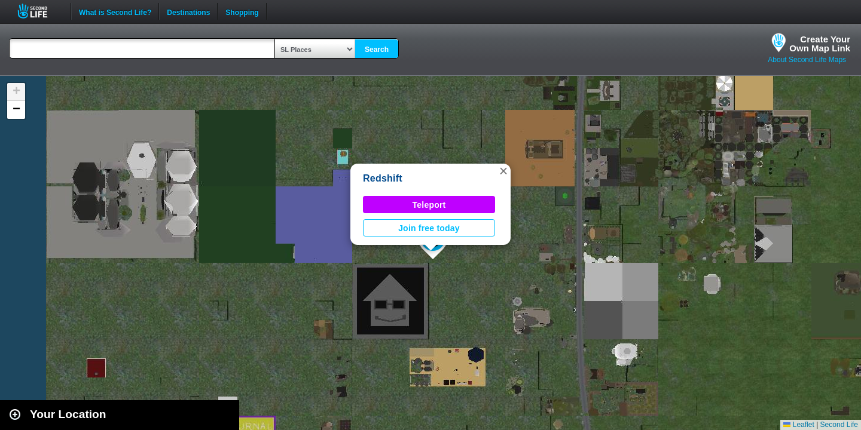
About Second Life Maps (807, 60)
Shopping (241, 11)
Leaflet (798, 424)
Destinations (188, 11)
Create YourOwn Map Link (819, 43)
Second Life (39, 11)
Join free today (429, 228)
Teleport (429, 205)
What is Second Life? (115, 11)
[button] (503, 171)
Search (377, 49)
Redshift (382, 178)
